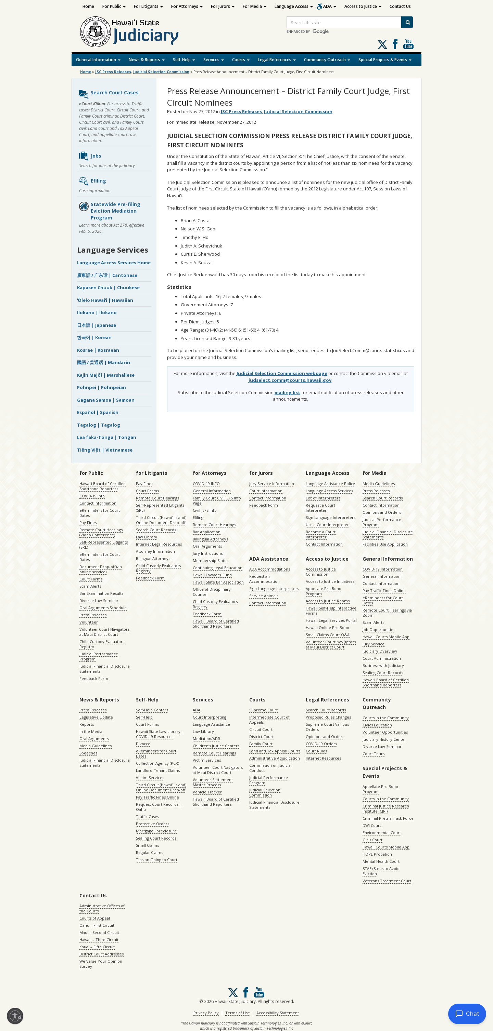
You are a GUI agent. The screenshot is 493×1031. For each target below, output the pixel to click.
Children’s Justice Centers (216, 745)
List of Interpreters (323, 497)
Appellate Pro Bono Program (323, 591)
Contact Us (400, 6)
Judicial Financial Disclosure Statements (104, 669)
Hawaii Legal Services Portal (331, 620)
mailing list (287, 392)
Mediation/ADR (206, 738)
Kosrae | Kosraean (98, 350)
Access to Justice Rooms (328, 600)
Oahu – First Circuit (96, 925)
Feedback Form (93, 678)
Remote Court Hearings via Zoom (387, 612)
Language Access (294, 6)
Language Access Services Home (114, 262)
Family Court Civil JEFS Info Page (217, 500)
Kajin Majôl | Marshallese (106, 375)
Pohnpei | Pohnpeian (101, 387)
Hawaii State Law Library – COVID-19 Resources (160, 734)
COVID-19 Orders (321, 743)
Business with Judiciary (383, 665)
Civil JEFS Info (205, 510)
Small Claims (147, 845)
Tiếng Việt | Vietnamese (104, 450)
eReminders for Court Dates (99, 513)
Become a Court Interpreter (321, 534)
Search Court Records (156, 529)
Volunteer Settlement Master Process (213, 782)
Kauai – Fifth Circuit (97, 946)
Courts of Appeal (94, 918)
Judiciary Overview (380, 651)
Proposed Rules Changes (328, 717)
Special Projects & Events (385, 60)
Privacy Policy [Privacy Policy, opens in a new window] (206, 1012)
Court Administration (382, 658)
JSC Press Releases (113, 71)
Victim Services (150, 777)
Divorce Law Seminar (98, 600)
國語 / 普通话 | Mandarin (103, 362)
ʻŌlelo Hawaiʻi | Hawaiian (105, 300)
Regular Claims (149, 852)
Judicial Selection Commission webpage (282, 373)
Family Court (261, 743)
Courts (241, 60)
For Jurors (223, 6)
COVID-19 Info (92, 495)
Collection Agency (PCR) (157, 763)
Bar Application (206, 531)
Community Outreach (327, 60)
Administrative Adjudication (274, 758)
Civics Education (377, 724)
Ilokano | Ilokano (97, 312)
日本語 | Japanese (96, 325)
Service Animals (263, 595)
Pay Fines (88, 522)
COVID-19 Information (383, 569)
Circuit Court (261, 729)
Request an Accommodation (264, 579)
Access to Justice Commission (321, 571)
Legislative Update (96, 717)
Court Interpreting (209, 717)
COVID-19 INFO (206, 483)
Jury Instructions (208, 553)
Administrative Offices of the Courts (102, 908)
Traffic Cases (147, 816)
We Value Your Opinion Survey (100, 964)
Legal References (277, 60)
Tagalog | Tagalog (98, 425)
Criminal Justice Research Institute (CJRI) (386, 808)
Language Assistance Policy (330, 483)
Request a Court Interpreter (320, 508)
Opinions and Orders (382, 512)
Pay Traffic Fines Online (384, 590)
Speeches (88, 752)
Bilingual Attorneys (153, 558)
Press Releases (92, 614)
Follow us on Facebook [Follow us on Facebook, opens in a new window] (395, 44)
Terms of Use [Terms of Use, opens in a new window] (237, 1012)
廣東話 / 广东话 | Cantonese (107, 275)
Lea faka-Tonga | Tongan (106, 437)
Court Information (265, 490)
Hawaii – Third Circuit (98, 939)
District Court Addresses (101, 953)
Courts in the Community (386, 717)
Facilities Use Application (385, 544)
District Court (261, 736)
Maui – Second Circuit (99, 932)
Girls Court (372, 839)
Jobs (89, 156)
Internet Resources (323, 758)
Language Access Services (329, 490)
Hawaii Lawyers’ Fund (212, 574)
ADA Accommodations (269, 569)
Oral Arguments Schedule (103, 607)
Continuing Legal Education (217, 567)
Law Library (146, 536)
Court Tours (373, 753)
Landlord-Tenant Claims (158, 770)
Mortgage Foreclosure (156, 830)
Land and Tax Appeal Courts (274, 750)
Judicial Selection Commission (161, 71)
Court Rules (316, 750)
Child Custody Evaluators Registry (101, 644)
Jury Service (373, 643)
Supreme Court (263, 709)
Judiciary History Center (384, 739)
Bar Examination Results (101, 593)
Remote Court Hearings (157, 497)
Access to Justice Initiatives (330, 581)
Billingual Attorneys (210, 538)
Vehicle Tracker (207, 791)
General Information (98, 60)
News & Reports (147, 60)
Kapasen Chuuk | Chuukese (108, 287)
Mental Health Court (381, 861)
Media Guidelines (379, 483)
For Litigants (148, 6)
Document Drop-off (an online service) (100, 569)
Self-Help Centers (152, 709)
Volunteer (88, 622)
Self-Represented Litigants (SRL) (103, 544)
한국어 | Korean (94, 337)
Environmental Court (382, 832)
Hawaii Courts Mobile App (386, 636)
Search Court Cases (108, 94)
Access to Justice (362, 6)
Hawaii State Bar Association (218, 582)
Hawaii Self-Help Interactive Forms (331, 610)
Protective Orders (152, 823)
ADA (329, 6)
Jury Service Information (271, 483)
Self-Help (184, 60)
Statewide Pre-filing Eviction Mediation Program (109, 211)
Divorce (143, 743)
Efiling (92, 181)
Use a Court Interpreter (327, 524)
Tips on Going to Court (156, 859)
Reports (86, 724)
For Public (114, 6)
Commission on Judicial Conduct (270, 768)
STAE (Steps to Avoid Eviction (381, 871)
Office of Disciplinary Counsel (212, 592)
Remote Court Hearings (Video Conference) (101, 532)
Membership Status (210, 560)
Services (213, 60)
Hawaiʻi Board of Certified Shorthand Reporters (102, 486)
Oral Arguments (207, 546)
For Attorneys (187, 6)
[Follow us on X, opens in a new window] (382, 44)
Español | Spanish (97, 412)
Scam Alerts (90, 586)
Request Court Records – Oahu (158, 807)
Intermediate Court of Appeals (269, 719)
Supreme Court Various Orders (327, 727)
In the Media (90, 731)
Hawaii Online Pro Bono (327, 627)
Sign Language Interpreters (330, 517)
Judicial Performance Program (98, 656)
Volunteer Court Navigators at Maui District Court (104, 632)
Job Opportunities (379, 629)
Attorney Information (155, 551)
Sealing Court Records (383, 672)
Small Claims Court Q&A (328, 634)
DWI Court (372, 825)
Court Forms (90, 578)
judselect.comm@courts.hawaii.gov (290, 380)
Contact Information (97, 503)
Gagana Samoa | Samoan (106, 400)
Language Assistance (211, 724)
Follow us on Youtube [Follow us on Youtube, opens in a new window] (408, 44)
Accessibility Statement (277, 1012)
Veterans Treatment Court (387, 880)
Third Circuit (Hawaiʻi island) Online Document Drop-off (161, 520)
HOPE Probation (377, 854)
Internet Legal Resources (159, 544)
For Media (254, 6)
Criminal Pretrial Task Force (388, 818)
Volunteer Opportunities (385, 732)
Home (88, 6)
